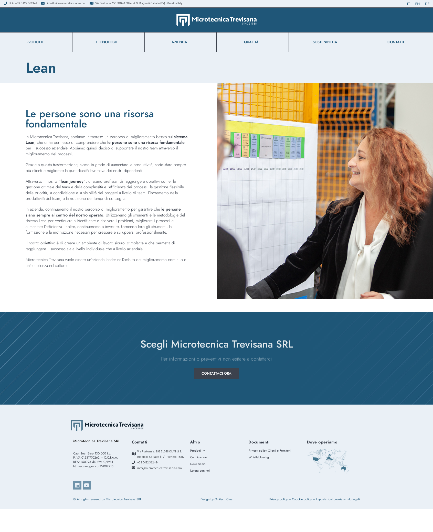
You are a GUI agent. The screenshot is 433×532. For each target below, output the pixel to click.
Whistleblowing (260, 457)
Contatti (397, 42)
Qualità (252, 42)
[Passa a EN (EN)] (417, 4)
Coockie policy (302, 499)
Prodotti (36, 42)
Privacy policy (278, 499)
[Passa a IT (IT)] (409, 4)
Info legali (353, 499)
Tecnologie (108, 42)
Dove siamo (198, 464)
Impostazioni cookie (329, 499)
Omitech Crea (224, 499)
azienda (181, 42)
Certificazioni (198, 457)
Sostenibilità (325, 42)
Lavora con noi (200, 470)
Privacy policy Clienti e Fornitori (270, 450)
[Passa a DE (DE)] (427, 4)
